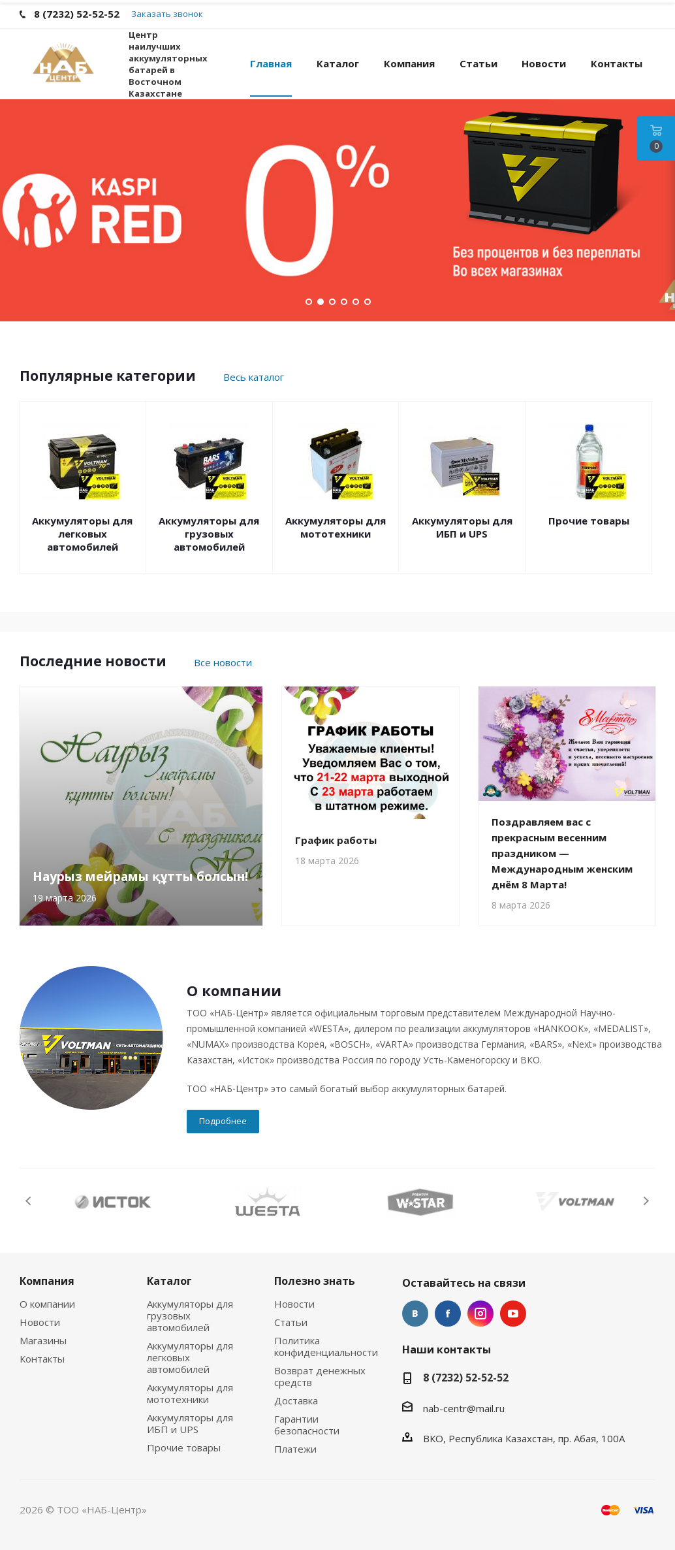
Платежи (295, 1448)
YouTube (513, 1313)
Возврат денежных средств (320, 1376)
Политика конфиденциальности (326, 1346)
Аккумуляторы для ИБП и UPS (462, 527)
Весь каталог (253, 376)
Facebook (448, 1313)
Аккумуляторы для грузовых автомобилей (209, 533)
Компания (47, 1281)
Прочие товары (588, 520)
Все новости (223, 662)
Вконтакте (415, 1313)
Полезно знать (314, 1281)
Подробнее (223, 1121)
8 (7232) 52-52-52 (466, 1377)
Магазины (43, 1340)
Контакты (42, 1358)
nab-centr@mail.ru (464, 1408)
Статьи (290, 1322)
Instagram (480, 1313)
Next (645, 1200)
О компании (47, 1303)
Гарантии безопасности (306, 1424)
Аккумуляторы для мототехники (335, 527)
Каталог (169, 1281)
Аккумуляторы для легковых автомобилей (82, 533)
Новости (40, 1322)
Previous (29, 1200)
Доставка (296, 1400)
